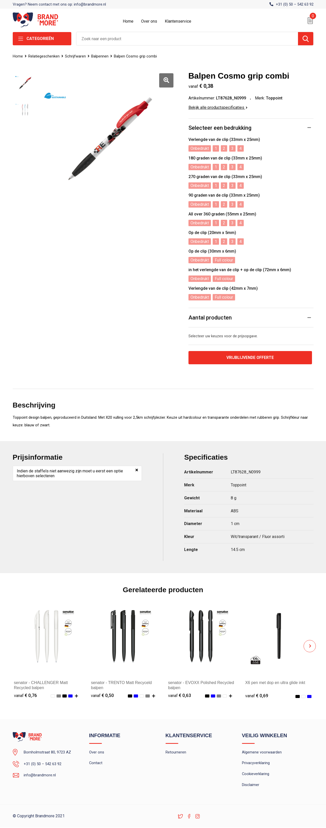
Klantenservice (178, 21)
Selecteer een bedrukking (219, 128)
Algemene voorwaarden (262, 752)
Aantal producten (210, 317)
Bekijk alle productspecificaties (218, 107)
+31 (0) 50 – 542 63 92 (295, 4)
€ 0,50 (102, 695)
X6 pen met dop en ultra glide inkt (275, 682)
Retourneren (176, 752)
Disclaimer (250, 785)
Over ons (149, 21)
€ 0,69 (256, 695)
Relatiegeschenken (44, 56)
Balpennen (100, 56)
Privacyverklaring (256, 763)
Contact (96, 763)
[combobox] (187, 38)
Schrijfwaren (75, 56)
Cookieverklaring (255, 774)
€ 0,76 (25, 695)
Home (128, 21)
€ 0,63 (179, 695)
